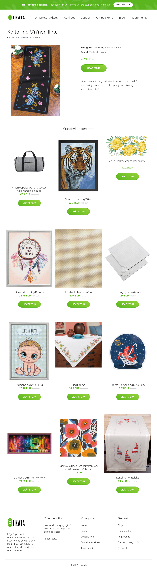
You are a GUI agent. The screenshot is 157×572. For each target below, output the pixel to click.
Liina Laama (78, 386)
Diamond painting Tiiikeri (78, 201)
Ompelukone (104, 18)
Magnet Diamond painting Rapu (128, 386)
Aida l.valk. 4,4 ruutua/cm (78, 293)
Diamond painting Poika (29, 386)
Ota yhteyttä (124, 532)
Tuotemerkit (139, 18)
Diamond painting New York (29, 479)
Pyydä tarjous (123, 5)
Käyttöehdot (124, 538)
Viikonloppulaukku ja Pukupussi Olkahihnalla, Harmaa (29, 191)
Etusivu (11, 39)
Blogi (122, 18)
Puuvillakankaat (113, 49)
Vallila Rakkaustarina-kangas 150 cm (127, 164)
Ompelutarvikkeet (46, 18)
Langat (85, 18)
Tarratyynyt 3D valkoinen (127, 293)
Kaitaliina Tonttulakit (127, 479)
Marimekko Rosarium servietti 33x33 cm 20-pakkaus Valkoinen (78, 469)
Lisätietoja (93, 69)
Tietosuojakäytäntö (128, 544)
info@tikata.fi (51, 540)
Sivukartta (123, 549)
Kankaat (69, 18)
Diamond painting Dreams (29, 293)
